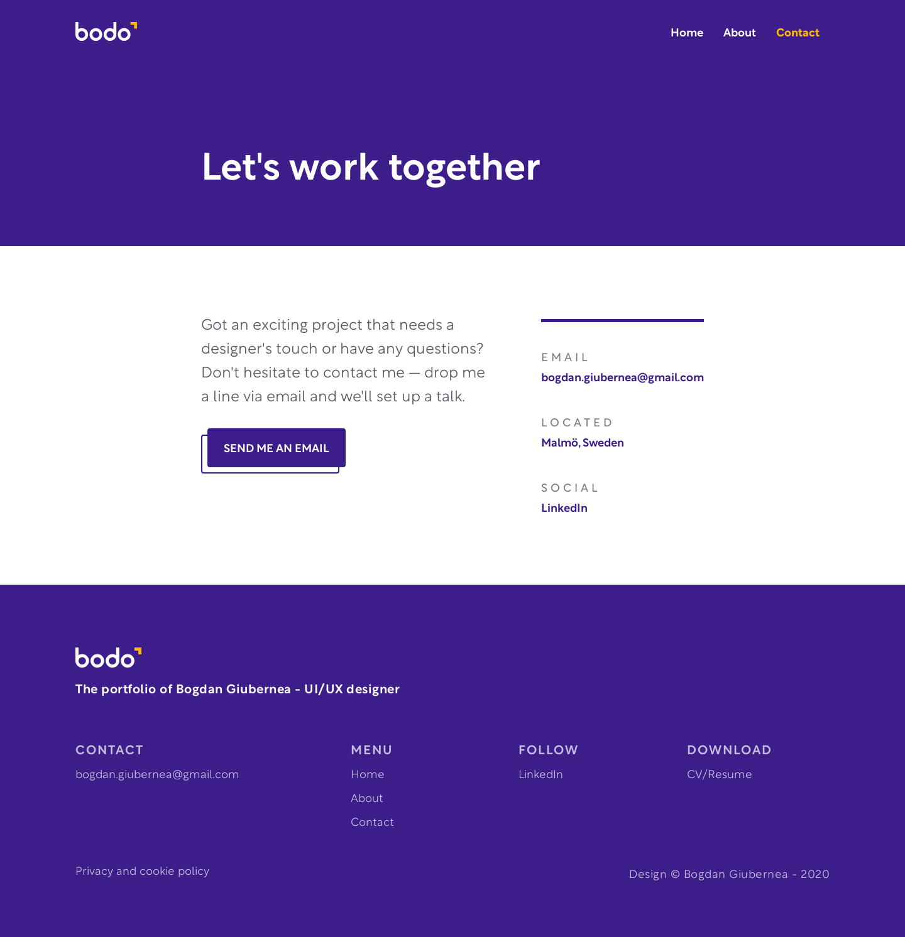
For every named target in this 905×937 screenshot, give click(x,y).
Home (687, 33)
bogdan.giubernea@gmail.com (622, 378)
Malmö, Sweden (582, 443)
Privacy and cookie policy (142, 872)
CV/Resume (719, 775)
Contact (798, 33)
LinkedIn (564, 509)
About (739, 33)
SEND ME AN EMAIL (276, 449)
